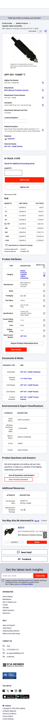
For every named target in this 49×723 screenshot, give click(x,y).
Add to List (24, 187)
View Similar (16, 350)
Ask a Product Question (18, 479)
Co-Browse (8, 657)
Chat (6, 646)
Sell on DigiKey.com (9, 602)
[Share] (45, 31)
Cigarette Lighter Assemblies (12, 26)
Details (37, 542)
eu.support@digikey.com (13, 653)
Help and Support (9, 625)
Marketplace (7, 599)
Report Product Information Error (24, 343)
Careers (5, 605)
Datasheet (9, 139)
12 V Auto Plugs (26, 378)
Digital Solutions (8, 610)
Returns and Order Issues (11, 634)
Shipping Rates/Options (11, 631)
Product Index (7, 23)
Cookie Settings (8, 719)
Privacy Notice (27, 584)
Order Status (7, 628)
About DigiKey (8, 597)
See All (36, 521)
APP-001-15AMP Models (13, 146)
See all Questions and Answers (21, 475)
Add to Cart (24, 180)
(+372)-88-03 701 (11, 650)
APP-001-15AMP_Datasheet (30, 372)
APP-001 (23, 336)
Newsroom (6, 613)
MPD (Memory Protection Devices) (16, 90)
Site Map (6, 608)
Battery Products (22, 23)
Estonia (7, 706)
